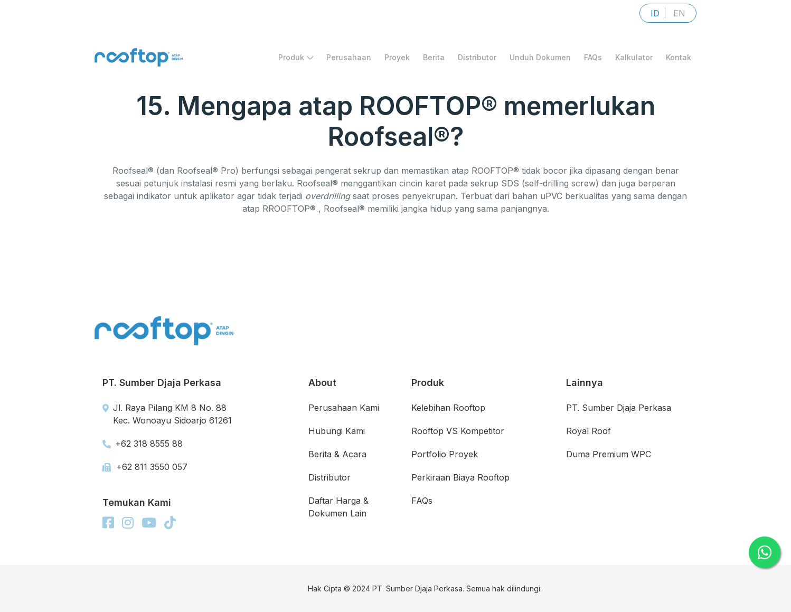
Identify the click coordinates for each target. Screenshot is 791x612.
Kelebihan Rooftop (448, 407)
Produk (295, 57)
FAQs (593, 57)
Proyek (397, 57)
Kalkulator (634, 57)
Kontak (678, 57)
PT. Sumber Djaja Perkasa (618, 407)
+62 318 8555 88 (142, 443)
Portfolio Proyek (444, 454)
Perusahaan (348, 57)
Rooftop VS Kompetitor (457, 431)
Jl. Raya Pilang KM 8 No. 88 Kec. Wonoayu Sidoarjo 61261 (167, 414)
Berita (434, 57)
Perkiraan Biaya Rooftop (460, 477)
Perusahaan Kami (343, 407)
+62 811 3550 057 (144, 466)
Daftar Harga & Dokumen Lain (338, 507)
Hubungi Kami (336, 431)
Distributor (477, 57)
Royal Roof (588, 431)
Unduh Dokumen (540, 57)
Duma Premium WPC (608, 454)
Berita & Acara (337, 454)
